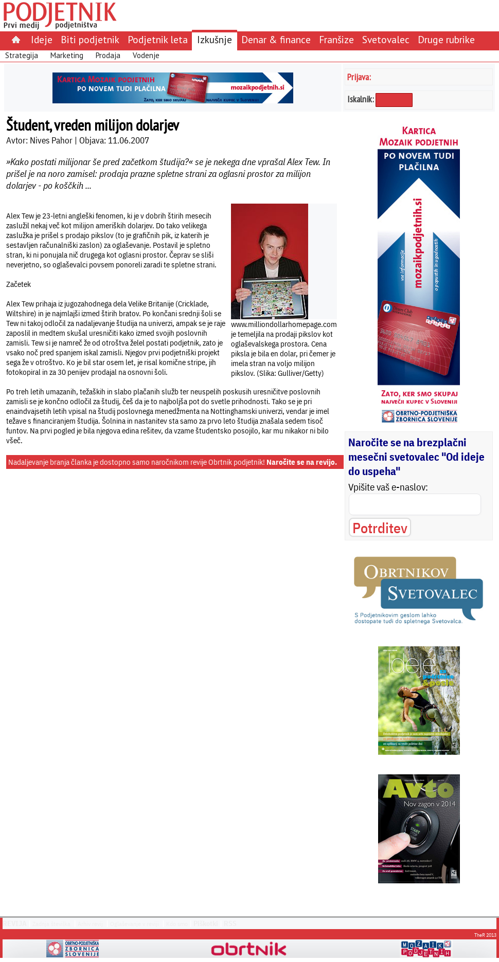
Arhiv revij (90, 924)
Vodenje (146, 55)
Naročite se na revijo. (301, 462)
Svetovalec (385, 39)
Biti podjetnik (90, 39)
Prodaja (108, 55)
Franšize (336, 39)
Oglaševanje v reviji (134, 924)
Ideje (41, 39)
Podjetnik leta (158, 39)
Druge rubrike (446, 39)
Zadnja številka (51, 924)
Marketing (66, 55)
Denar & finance (276, 39)
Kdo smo (177, 924)
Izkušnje (214, 39)
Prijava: (359, 77)
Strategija (21, 55)
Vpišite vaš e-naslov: (388, 487)
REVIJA (15, 923)
